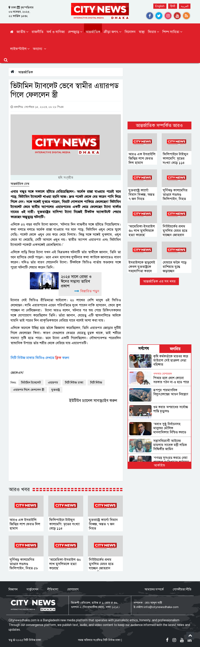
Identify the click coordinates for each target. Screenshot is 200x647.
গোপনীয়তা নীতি (182, 589)
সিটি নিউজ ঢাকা (74, 383)
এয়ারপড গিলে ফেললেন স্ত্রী (28, 390)
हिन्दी (172, 6)
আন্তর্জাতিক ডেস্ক (20, 184)
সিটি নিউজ (96, 383)
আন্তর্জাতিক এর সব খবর (159, 281)
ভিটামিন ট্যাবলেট (31, 383)
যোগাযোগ (73, 589)
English (159, 6)
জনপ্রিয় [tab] (175, 349)
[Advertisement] (159, 92)
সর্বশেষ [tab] (143, 348)
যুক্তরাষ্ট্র (55, 390)
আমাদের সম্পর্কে (154, 589)
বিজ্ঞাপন (13, 589)
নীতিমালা (52, 589)
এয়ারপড (53, 383)
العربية (184, 6)
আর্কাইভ (159, 465)
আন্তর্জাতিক (25, 72)
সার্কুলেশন (32, 589)
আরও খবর (19, 489)
